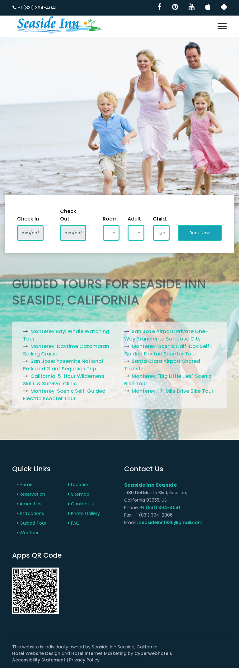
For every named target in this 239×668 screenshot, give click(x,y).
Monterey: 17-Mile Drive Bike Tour (172, 391)
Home (25, 484)
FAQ (74, 523)
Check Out (68, 215)
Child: (157, 218)
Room (107, 218)
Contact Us (82, 504)
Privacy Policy (84, 660)
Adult (132, 218)
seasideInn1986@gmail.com (170, 522)
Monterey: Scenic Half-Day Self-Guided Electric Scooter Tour (168, 350)
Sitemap (78, 494)
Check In (28, 218)
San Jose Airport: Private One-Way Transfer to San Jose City (166, 335)
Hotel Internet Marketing (99, 653)
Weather (28, 533)
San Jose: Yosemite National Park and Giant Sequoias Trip (63, 365)
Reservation (31, 494)
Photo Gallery (84, 513)
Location (79, 484)
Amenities (29, 504)
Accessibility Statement (38, 660)
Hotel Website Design (36, 653)
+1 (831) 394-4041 (34, 8)
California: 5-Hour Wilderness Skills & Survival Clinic (64, 380)
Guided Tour (31, 523)
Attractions (30, 513)
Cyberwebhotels (153, 653)
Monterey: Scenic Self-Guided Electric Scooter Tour (64, 394)
